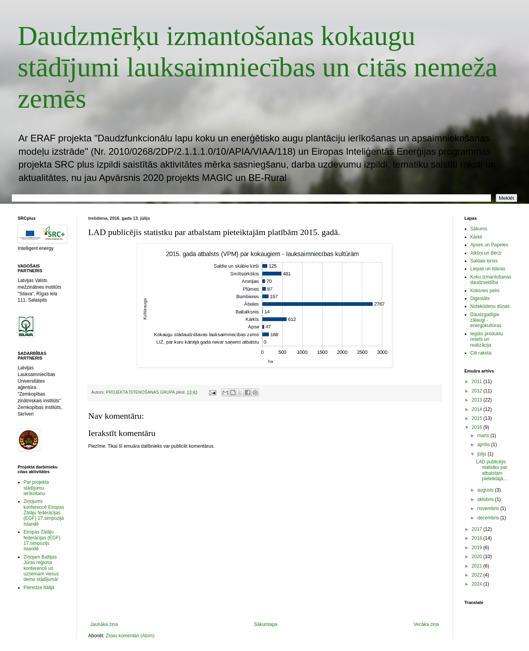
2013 (478, 400)
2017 (478, 529)
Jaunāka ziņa (104, 624)
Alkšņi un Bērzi (485, 253)
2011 (478, 381)
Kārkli (476, 237)
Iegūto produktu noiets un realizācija (486, 339)
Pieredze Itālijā (39, 587)
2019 (478, 547)
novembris (488, 508)
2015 (478, 418)
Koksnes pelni (485, 290)
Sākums (478, 228)
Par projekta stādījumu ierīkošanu (36, 487)
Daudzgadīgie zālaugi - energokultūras (485, 320)
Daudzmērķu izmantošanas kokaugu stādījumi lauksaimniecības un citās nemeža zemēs (258, 67)
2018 (478, 538)
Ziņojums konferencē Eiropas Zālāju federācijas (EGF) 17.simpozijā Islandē (44, 513)
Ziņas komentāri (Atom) (130, 635)
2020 (478, 556)
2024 (478, 584)
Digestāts (480, 298)
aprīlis (484, 444)
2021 (478, 566)
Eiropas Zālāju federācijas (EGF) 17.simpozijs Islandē (42, 540)
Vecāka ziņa (426, 624)
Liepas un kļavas (487, 268)
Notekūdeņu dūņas (490, 306)
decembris (488, 518)
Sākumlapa (265, 624)
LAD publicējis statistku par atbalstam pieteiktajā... (491, 470)
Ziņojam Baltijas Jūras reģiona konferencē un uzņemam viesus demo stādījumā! (41, 568)
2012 (478, 391)
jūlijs (482, 454)
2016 (478, 427)
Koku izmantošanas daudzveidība (490, 279)
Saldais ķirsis (484, 261)
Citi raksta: (481, 353)
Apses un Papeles (489, 245)
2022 (478, 575)
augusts (486, 490)
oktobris (486, 499)
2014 (478, 409)
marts (483, 435)
